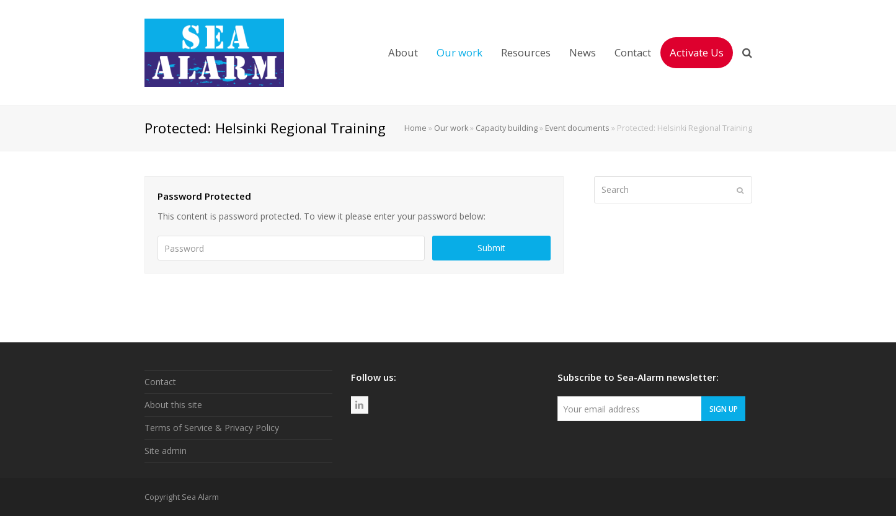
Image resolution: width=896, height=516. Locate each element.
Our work (451, 128)
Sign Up (723, 409)
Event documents (577, 128)
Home (415, 128)
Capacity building (507, 128)
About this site (173, 405)
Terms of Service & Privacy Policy (211, 428)
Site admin (165, 450)
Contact (160, 382)
